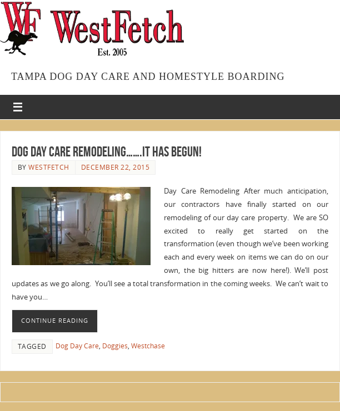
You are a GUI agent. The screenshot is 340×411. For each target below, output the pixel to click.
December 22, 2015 (115, 167)
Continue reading (54, 320)
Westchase (148, 346)
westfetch (48, 167)
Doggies (115, 346)
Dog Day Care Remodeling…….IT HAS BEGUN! (107, 151)
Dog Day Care (77, 346)
